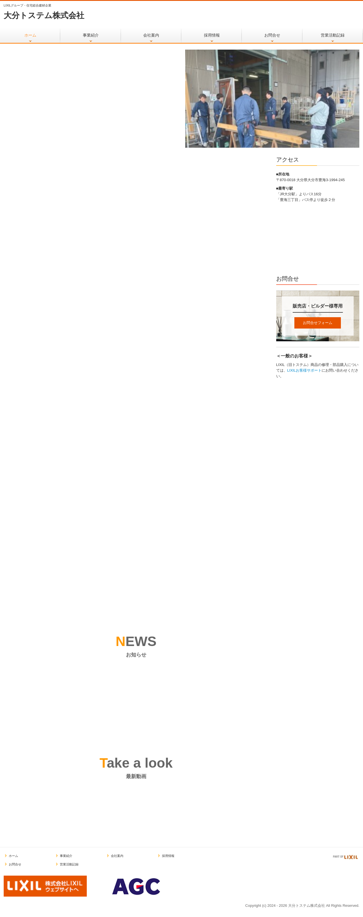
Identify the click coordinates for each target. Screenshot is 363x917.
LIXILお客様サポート (304, 370)
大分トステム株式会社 (44, 15)
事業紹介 (91, 35)
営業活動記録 (333, 35)
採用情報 (212, 35)
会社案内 (151, 35)
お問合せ (272, 35)
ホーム (30, 35)
